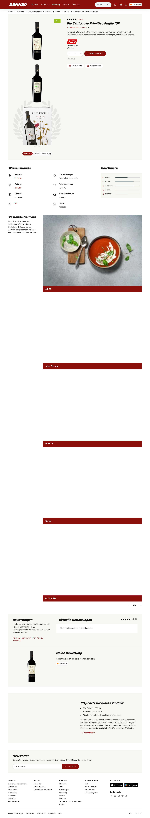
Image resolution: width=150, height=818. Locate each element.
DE (130, 813)
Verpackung (46, 154)
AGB (60, 813)
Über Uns (76, 5)
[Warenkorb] (115, 5)
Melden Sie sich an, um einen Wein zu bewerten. (28, 639)
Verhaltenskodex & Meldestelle (70, 801)
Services (66, 5)
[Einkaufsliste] (126, 5)
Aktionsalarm (13, 787)
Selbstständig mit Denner (43, 790)
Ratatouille (50, 598)
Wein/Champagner (34, 12)
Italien (58, 12)
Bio (16, 203)
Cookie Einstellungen (15, 813)
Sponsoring (63, 793)
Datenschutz (41, 813)
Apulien (66, 12)
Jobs (61, 787)
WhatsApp (12, 798)
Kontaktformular (90, 787)
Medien (61, 804)
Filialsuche (37, 784)
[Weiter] (141, 605)
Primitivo (18, 178)
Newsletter (12, 795)
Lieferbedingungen (91, 793)
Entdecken (45, 5)
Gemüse (49, 443)
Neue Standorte (39, 787)
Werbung (62, 798)
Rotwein (48, 12)
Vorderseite (27, 154)
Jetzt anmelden (70, 766)
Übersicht (62, 784)
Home (10, 12)
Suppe (48, 289)
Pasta (48, 521)
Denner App (12, 793)
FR (136, 813)
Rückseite (37, 154)
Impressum (52, 813)
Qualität (62, 795)
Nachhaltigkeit (64, 790)
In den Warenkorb (95, 54)
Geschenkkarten (14, 801)
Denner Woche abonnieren (17, 784)
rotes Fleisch (51, 366)
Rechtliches (30, 813)
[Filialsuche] (121, 5)
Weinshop (56, 5)
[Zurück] (128, 605)
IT (141, 813)
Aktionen (34, 5)
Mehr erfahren (88, 733)
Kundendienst (90, 790)
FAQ (86, 784)
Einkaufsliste (12, 790)
